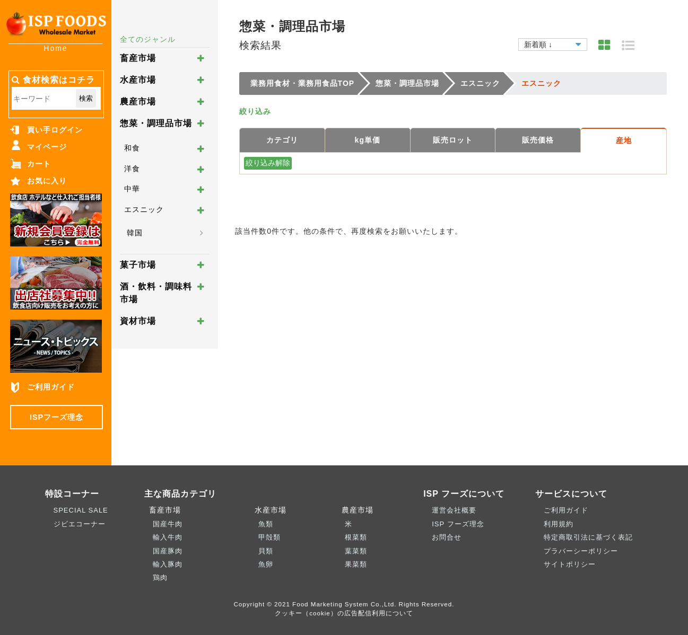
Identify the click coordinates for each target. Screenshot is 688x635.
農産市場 (138, 101)
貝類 (265, 551)
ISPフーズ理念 (56, 417)
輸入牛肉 (167, 537)
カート (39, 164)
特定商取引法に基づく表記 (588, 537)
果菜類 (356, 564)
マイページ (47, 147)
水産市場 (138, 79)
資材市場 (138, 320)
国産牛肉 (167, 524)
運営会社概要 (454, 510)
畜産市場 (138, 58)
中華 (132, 188)
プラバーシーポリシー (581, 551)
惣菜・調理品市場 (156, 123)
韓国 (135, 232)
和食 (132, 148)
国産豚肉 (167, 551)
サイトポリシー (570, 564)
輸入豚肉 (167, 564)
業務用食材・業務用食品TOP (302, 83)
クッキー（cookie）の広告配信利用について (344, 613)
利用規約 (558, 524)
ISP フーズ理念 (458, 524)
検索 (86, 98)
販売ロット (453, 140)
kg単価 (367, 140)
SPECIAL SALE (81, 510)
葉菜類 (356, 551)
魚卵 (265, 564)
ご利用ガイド (51, 387)
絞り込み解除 (268, 162)
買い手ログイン (55, 130)
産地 (624, 140)
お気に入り (47, 181)
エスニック (144, 209)
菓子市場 (138, 264)
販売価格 (538, 140)
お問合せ (446, 537)
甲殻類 (269, 537)
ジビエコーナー (80, 524)
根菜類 (356, 537)
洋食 (132, 168)
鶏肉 (160, 577)
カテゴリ (282, 140)
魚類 (265, 524)
